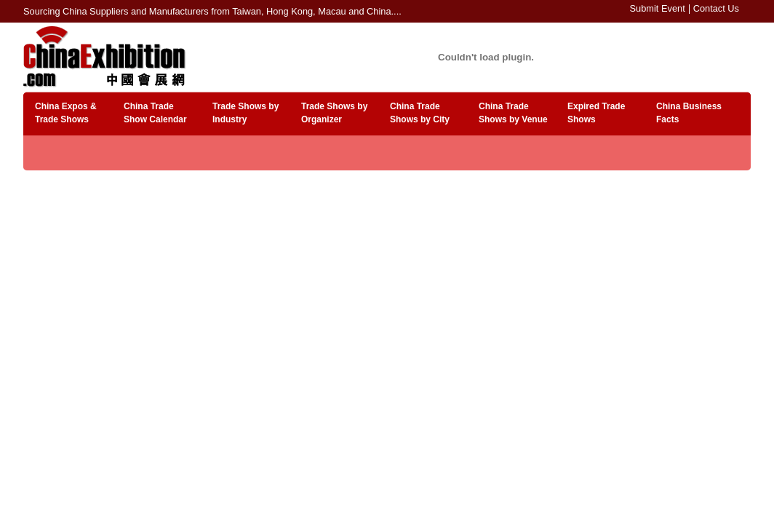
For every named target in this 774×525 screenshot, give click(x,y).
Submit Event (657, 8)
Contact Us (716, 8)
